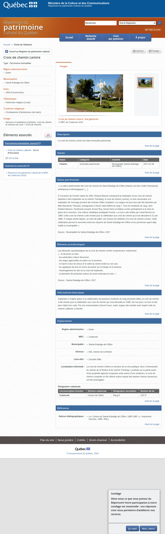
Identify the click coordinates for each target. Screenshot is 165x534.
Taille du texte (153, 30)
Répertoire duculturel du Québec (23, 27)
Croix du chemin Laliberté (20, 150)
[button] (109, 134)
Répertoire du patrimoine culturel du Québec (70, 5)
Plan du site (47, 440)
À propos (140, 37)
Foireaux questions (115, 37)
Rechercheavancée (90, 37)
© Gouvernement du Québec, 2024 (83, 453)
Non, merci (148, 528)
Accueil (69, 37)
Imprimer (138, 51)
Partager (154, 51)
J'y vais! (132, 528)
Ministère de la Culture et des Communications (78, 3)
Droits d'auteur (98, 440)
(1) (23, 143)
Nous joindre (65, 440)
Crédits (81, 440)
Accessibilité (118, 440)
